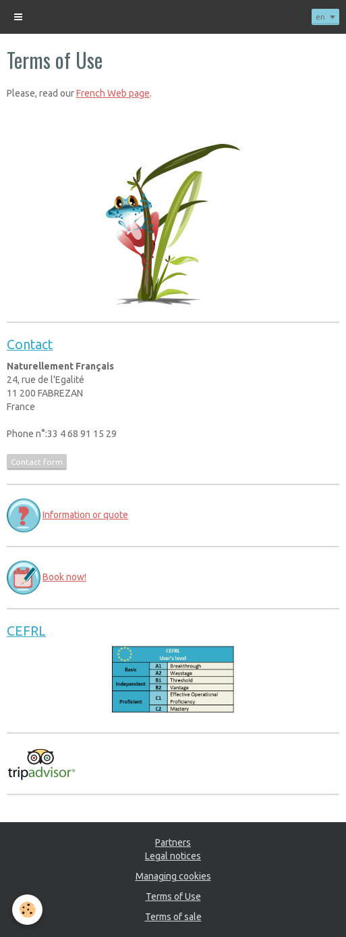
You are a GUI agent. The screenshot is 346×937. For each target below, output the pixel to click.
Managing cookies (173, 876)
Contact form (37, 461)
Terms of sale (173, 916)
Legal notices (173, 856)
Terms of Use (173, 896)
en (320, 16)
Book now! (64, 577)
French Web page (113, 93)
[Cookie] (27, 909)
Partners (173, 842)
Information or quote (85, 514)
